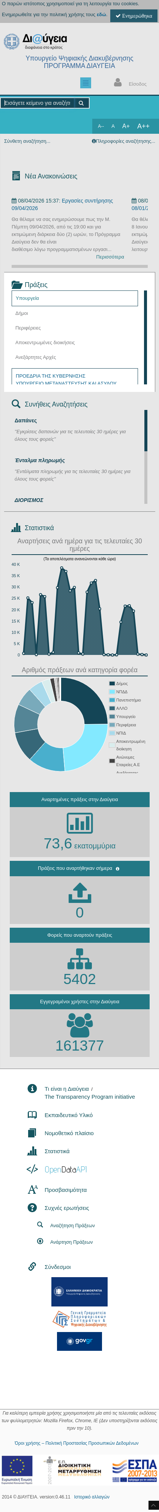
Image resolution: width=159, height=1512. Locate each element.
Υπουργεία (27, 298)
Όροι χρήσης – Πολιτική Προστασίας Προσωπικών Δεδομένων (76, 1443)
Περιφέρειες (28, 328)
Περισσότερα (110, 257)
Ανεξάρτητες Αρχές (35, 357)
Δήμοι (21, 313)
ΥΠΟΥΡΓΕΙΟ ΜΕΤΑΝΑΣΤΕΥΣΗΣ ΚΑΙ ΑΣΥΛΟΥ (66, 383)
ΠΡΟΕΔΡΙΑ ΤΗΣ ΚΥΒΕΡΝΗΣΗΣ (51, 376)
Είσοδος (129, 83)
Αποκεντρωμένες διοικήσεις (45, 342)
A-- (101, 126)
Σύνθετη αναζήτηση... (27, 141)
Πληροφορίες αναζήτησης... (125, 141)
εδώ (101, 14)
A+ (126, 126)
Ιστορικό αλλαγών (92, 1497)
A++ (143, 126)
